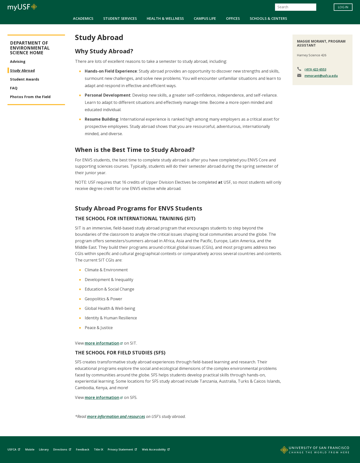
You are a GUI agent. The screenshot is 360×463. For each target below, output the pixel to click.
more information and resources (116, 416)
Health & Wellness (165, 18)
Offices (233, 18)
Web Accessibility (156, 448)
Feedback (82, 449)
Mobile (29, 449)
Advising (18, 61)
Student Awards (24, 79)
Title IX (98, 449)
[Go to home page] (309, 451)
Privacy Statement (123, 448)
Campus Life (205, 18)
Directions (62, 448)
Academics (83, 18)
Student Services (120, 18)
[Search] (295, 7)
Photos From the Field (30, 96)
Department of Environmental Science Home (30, 48)
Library (44, 449)
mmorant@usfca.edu (321, 75)
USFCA (15, 448)
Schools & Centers (268, 18)
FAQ (14, 88)
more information (104, 343)
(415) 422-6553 (315, 69)
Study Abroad (22, 70)
